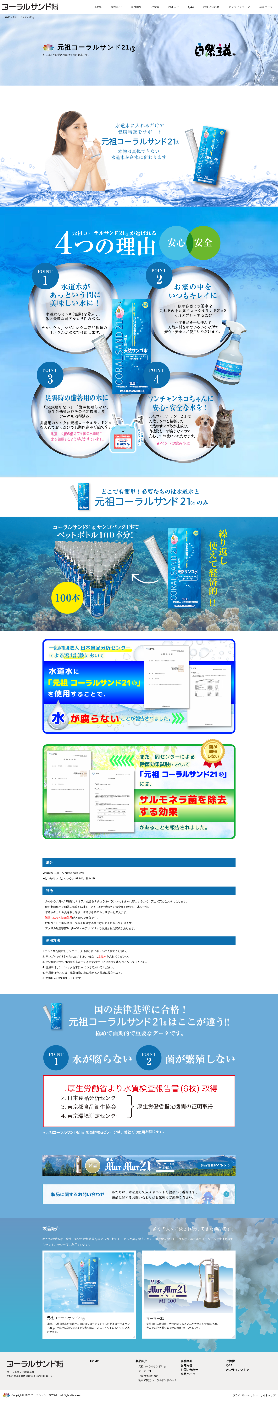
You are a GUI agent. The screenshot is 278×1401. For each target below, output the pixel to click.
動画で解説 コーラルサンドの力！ (157, 1380)
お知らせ (173, 6)
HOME (98, 6)
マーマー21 (144, 1371)
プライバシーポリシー (245, 1395)
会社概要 (136, 6)
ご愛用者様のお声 (148, 1375)
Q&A (191, 6)
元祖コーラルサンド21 (152, 1366)
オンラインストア (239, 6)
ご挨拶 (155, 6)
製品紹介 (116, 6)
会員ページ (266, 6)
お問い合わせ (211, 6)
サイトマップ (267, 1395)
